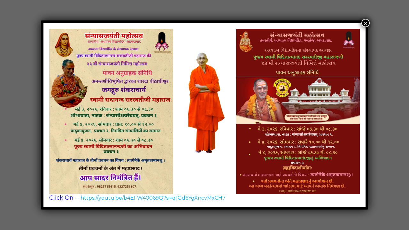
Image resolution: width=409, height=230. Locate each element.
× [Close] (365, 23)
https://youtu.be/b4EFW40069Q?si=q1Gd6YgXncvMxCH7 (153, 198)
